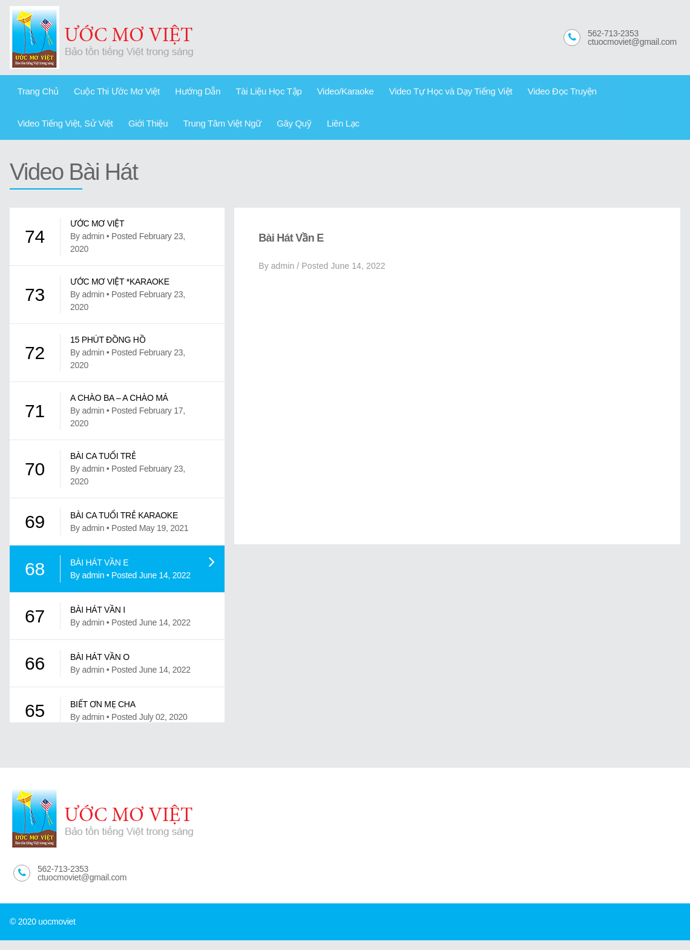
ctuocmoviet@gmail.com (632, 42)
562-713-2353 (613, 33)
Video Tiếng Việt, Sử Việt (605, 93)
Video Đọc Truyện (515, 93)
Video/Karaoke (316, 93)
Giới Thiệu (34, 130)
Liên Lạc (211, 130)
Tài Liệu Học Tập (246, 93)
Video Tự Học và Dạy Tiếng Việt (413, 93)
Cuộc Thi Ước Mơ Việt (107, 93)
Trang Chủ (35, 93)
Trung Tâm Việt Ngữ (102, 130)
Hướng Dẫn (181, 93)
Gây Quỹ (167, 130)
